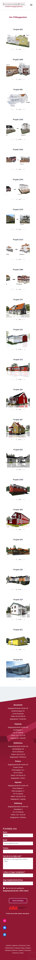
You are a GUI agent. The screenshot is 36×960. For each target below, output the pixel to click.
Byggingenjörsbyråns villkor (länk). (16, 891)
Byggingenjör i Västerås (18, 738)
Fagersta (14, 945)
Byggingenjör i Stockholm (18, 719)
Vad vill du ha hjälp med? (12, 856)
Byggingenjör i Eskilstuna (18, 757)
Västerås (8, 945)
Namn (5, 832)
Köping (17, 948)
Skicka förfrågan (18, 900)
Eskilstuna (14, 950)
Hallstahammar (9, 948)
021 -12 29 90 (20, 735)
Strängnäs (27, 950)
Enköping (7, 950)
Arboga (22, 948)
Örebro (22, 953)
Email (5, 840)
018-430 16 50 (20, 796)
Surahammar (22, 945)
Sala (28, 945)
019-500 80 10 (20, 775)
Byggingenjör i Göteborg (18, 817)
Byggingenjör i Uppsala (18, 799)
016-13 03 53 (20, 754)
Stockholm (15, 953)
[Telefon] (18, 851)
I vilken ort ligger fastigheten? (14, 872)
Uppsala (21, 950)
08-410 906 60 (20, 716)
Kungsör (27, 948)
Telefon (6, 848)
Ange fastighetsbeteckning (13, 880)
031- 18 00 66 (20, 814)
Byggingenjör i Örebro (18, 778)
